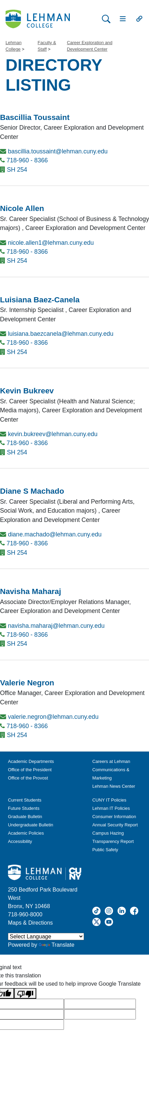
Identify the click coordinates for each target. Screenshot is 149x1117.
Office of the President (30, 769)
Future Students (23, 808)
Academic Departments (31, 761)
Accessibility (20, 841)
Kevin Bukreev (27, 390)
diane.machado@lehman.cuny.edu (55, 534)
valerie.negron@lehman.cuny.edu (53, 716)
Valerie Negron (27, 682)
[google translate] (100, 1004)
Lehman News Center (113, 786)
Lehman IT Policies (111, 808)
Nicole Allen (22, 208)
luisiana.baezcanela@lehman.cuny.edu (60, 333)
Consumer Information (114, 816)
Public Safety (105, 849)
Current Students (24, 800)
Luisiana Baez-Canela (40, 299)
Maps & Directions (30, 923)
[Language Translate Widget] (46, 936)
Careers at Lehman (111, 761)
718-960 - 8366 (27, 160)
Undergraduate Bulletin (30, 824)
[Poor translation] (25, 993)
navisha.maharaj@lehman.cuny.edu (56, 625)
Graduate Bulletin (25, 816)
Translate (56, 945)
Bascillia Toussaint (34, 117)
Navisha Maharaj (30, 591)
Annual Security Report (115, 824)
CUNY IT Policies (109, 800)
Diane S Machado (32, 491)
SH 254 (17, 169)
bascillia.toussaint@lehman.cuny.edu (58, 151)
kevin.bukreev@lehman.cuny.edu (52, 434)
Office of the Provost (28, 778)
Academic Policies (26, 833)
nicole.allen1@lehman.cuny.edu (51, 242)
